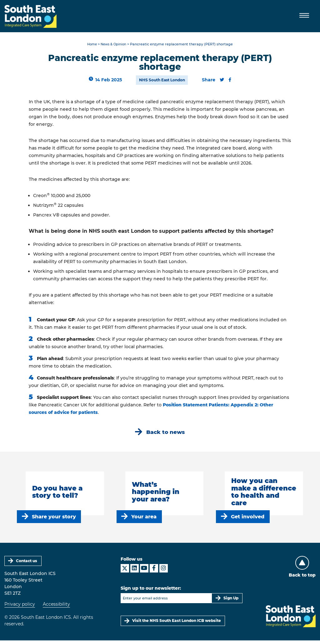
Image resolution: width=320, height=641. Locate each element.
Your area (144, 517)
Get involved (248, 517)
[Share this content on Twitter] (222, 80)
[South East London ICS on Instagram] (163, 568)
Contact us (27, 561)
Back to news (165, 432)
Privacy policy (19, 605)
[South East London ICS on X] (125, 568)
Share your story (54, 517)
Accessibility (56, 605)
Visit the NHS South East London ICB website (176, 621)
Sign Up (230, 598)
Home (90, 45)
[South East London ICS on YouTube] (144, 568)
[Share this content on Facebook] (229, 80)
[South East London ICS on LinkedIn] (134, 568)
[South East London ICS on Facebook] (154, 568)
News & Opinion (114, 45)
